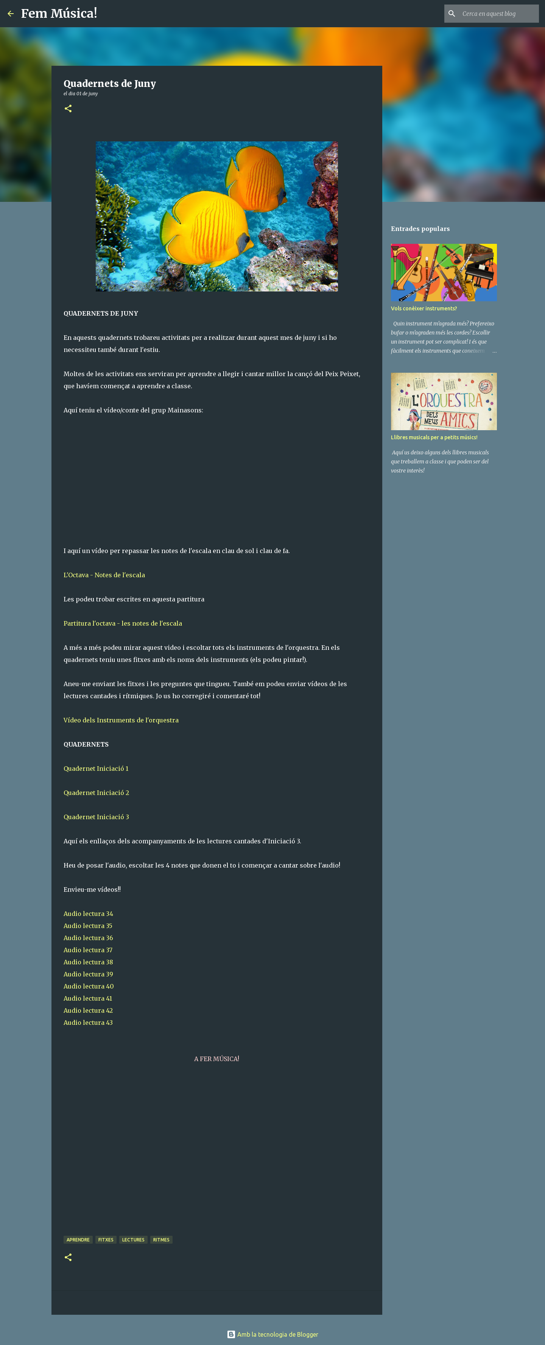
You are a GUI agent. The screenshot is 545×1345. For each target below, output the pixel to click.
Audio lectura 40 (89, 986)
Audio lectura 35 (88, 926)
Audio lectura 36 (88, 938)
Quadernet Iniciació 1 (96, 768)
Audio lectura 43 (88, 1022)
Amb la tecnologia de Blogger (272, 1334)
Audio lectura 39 (88, 974)
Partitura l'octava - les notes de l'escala (123, 623)
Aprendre (78, 1239)
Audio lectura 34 (88, 913)
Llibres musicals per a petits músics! (434, 437)
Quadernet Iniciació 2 (96, 792)
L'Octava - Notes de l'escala (104, 575)
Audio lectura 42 (88, 1010)
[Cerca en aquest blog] (499, 14)
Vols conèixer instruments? (424, 308)
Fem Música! (59, 13)
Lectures (133, 1239)
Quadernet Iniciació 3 (96, 817)
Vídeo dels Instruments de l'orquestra (121, 720)
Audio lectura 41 (88, 998)
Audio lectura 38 (88, 962)
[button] (68, 109)
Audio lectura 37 (88, 950)
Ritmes (161, 1239)
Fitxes (106, 1239)
